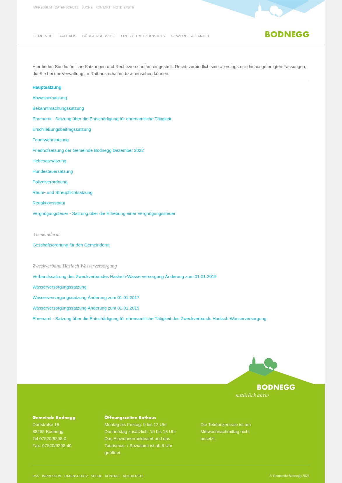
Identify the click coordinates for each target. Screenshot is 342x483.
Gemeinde (42, 36)
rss (35, 476)
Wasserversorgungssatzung (59, 286)
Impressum (42, 7)
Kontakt (103, 7)
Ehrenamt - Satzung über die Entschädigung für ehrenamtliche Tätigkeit (101, 118)
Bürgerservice (98, 36)
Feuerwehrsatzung (50, 139)
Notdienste (123, 7)
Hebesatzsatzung (49, 160)
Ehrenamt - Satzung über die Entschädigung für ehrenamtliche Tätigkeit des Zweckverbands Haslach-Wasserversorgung (149, 318)
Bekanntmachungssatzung (58, 108)
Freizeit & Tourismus (143, 36)
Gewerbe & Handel (190, 36)
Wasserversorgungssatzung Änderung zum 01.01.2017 (85, 297)
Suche (87, 7)
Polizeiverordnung (49, 181)
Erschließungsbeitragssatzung (61, 129)
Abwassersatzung (49, 97)
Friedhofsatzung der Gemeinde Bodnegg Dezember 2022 (88, 150)
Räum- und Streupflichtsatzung (62, 192)
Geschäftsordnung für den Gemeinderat (70, 244)
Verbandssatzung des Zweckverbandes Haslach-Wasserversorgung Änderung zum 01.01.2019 (124, 276)
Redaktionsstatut (48, 202)
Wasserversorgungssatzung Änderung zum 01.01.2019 (85, 307)
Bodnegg (287, 34)
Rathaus (67, 36)
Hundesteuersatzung (52, 171)
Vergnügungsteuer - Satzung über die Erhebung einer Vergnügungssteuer (103, 213)
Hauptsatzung (46, 87)
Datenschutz (66, 7)
